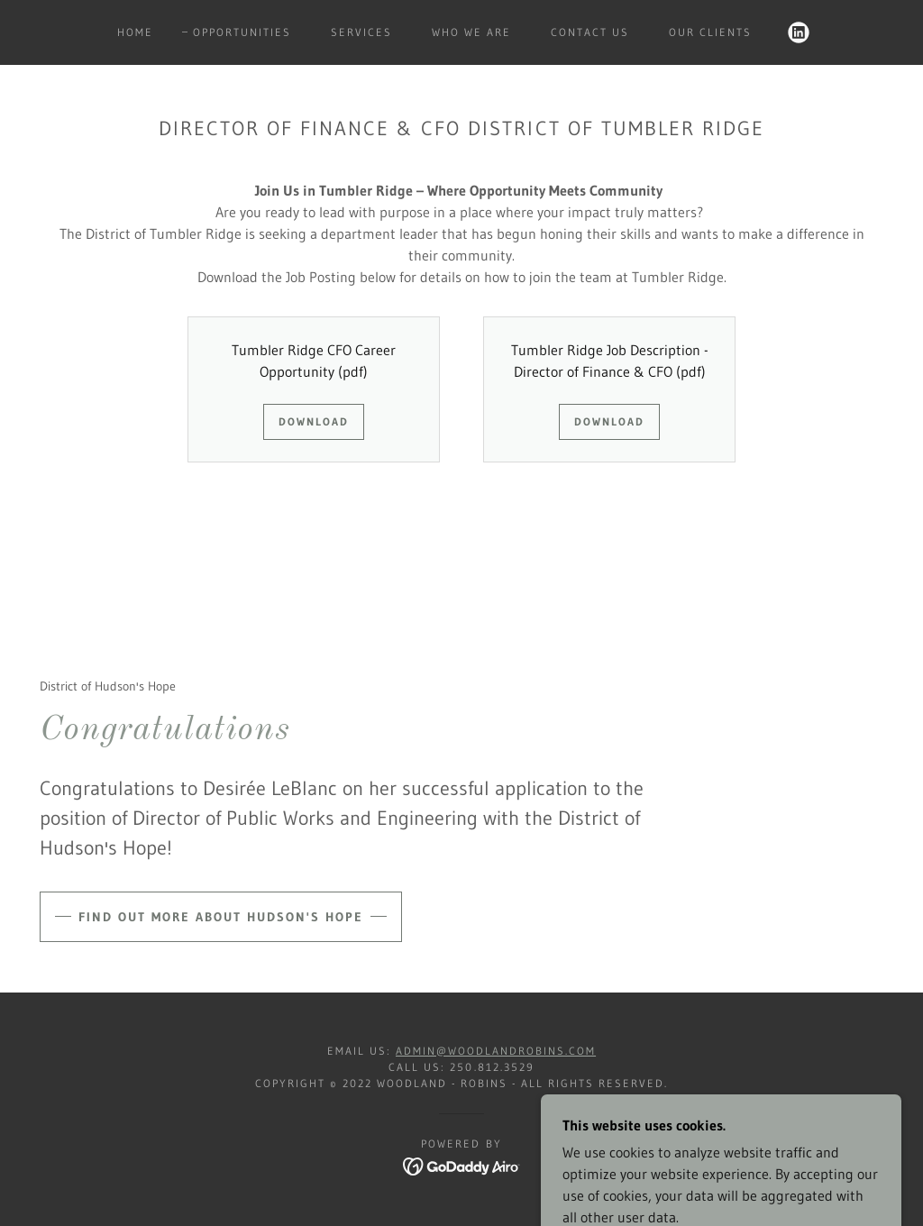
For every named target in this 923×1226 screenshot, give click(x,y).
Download (314, 421)
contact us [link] (590, 32)
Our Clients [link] (710, 32)
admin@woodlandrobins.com (496, 1050)
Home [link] (135, 32)
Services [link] (361, 32)
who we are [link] (471, 32)
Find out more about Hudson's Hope (220, 917)
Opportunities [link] (242, 32)
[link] (799, 32)
